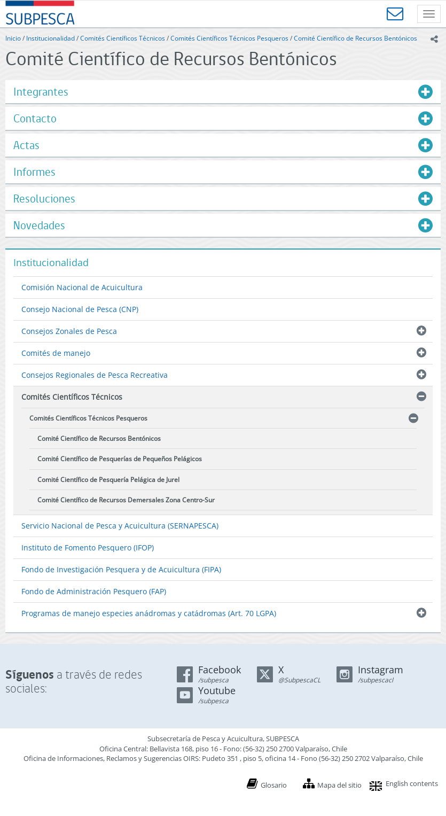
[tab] (223, 91)
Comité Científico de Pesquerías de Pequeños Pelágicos (119, 458)
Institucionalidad (50, 38)
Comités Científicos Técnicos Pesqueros (229, 38)
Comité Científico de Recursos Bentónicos (355, 38)
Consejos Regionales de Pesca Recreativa (94, 375)
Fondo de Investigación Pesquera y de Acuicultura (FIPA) (121, 569)
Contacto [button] (35, 118)
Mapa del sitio (339, 785)
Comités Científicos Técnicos (122, 38)
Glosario (274, 785)
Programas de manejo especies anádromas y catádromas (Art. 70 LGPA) (148, 613)
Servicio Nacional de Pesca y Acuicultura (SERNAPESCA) (119, 525)
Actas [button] (26, 145)
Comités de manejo (55, 353)
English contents (412, 783)
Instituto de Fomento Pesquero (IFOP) (87, 547)
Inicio (13, 38)
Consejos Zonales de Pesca (69, 331)
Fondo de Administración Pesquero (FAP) (93, 591)
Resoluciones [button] (44, 198)
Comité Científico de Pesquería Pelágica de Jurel (108, 479)
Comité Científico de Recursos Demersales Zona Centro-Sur (126, 499)
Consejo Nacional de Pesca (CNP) (79, 309)
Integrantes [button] (40, 91)
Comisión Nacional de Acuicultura (82, 287)
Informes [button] (34, 171)
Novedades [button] (39, 225)
